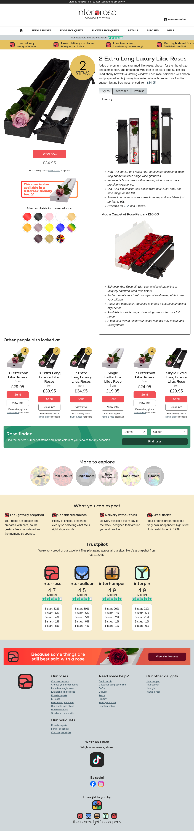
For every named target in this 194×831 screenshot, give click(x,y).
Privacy (103, 699)
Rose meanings (59, 709)
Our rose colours (60, 681)
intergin (150, 688)
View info (17, 402)
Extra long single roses (63, 691)
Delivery (103, 691)
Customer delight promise (112, 684)
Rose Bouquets (71, 30)
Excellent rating (107, 706)
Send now (49, 154)
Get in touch (105, 681)
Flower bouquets (60, 728)
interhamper (153, 681)
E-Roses (153, 30)
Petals (133, 30)
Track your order (107, 702)
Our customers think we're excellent (97, 37)
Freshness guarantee (62, 702)
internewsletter (175, 19)
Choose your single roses (64, 684)
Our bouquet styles (61, 732)
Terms (102, 695)
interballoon (152, 684)
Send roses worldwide (62, 713)
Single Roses (41, 30)
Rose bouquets (59, 695)
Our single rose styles (62, 706)
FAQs (102, 688)
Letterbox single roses (62, 688)
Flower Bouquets (105, 30)
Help (170, 30)
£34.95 (151, 82)
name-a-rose (54, 170)
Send (17, 394)
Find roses (155, 441)
